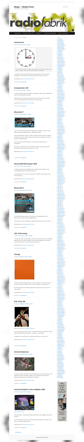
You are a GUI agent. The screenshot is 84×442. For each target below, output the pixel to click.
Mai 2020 (59, 137)
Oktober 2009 (60, 313)
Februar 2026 (60, 41)
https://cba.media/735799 (28, 339)
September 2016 (60, 198)
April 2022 (59, 105)
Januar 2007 (59, 356)
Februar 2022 (60, 108)
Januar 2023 (59, 93)
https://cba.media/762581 (28, 103)
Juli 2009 (59, 317)
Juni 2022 (59, 102)
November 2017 (60, 179)
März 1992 (59, 376)
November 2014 (60, 229)
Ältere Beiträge (17, 432)
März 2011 (59, 290)
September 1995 (60, 370)
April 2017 (59, 188)
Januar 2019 (59, 159)
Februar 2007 (60, 355)
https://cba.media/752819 (28, 178)
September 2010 (60, 298)
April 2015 (59, 222)
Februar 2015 (60, 224)
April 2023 (59, 89)
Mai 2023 (59, 87)
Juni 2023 (59, 86)
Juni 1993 (59, 374)
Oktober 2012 (60, 263)
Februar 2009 (60, 324)
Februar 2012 (60, 274)
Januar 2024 (59, 76)
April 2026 (59, 39)
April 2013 (59, 255)
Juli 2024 (59, 68)
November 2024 (60, 62)
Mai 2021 (59, 120)
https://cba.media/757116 (28, 151)
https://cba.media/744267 (28, 245)
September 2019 (60, 148)
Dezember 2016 (60, 194)
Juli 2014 (59, 234)
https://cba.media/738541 (28, 292)
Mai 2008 (59, 334)
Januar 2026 (59, 43)
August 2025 (60, 50)
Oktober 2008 (60, 330)
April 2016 (59, 205)
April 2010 (59, 305)
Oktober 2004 (60, 363)
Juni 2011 (59, 286)
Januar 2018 (59, 176)
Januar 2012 (59, 276)
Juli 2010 (59, 301)
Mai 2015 (59, 220)
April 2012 (59, 272)
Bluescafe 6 (19, 188)
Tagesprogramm (18, 33)
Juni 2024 (59, 69)
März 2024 (59, 73)
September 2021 (60, 115)
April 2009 (59, 322)
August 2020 (60, 133)
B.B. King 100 (19, 301)
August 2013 (60, 249)
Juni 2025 (59, 52)
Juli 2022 (59, 101)
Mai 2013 (59, 254)
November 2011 (60, 279)
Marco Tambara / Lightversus (28, 328)
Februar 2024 (60, 75)
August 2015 (60, 216)
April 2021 (59, 122)
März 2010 (59, 306)
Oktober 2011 (60, 280)
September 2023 (60, 82)
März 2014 (59, 240)
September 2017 (60, 181)
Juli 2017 (59, 184)
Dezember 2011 (60, 277)
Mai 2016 (59, 204)
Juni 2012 (59, 269)
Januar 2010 (59, 309)
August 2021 (60, 116)
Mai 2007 (59, 351)
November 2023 (60, 79)
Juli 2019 (59, 151)
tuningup (24, 37)
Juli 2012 (59, 267)
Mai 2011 (59, 287)
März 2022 (59, 107)
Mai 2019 (59, 154)
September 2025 (60, 48)
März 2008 (59, 337)
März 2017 (59, 190)
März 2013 (59, 256)
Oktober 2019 (60, 147)
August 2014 (60, 233)
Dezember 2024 (60, 61)
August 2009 (60, 316)
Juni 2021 (59, 119)
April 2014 (59, 238)
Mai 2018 (59, 170)
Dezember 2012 (60, 261)
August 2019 (60, 150)
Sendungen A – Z (39, 33)
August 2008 (60, 331)
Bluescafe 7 (19, 112)
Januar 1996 (59, 369)
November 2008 (60, 329)
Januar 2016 (59, 209)
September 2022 (60, 98)
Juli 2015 (59, 218)
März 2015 (59, 223)
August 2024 (60, 66)
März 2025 (59, 57)
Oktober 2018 (60, 163)
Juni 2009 (59, 319)
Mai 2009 (59, 320)
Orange (17, 254)
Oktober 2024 (60, 64)
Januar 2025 (59, 59)
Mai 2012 (59, 270)
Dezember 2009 (60, 311)
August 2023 (60, 83)
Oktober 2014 (60, 230)
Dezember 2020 (60, 127)
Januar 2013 (59, 259)
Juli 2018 (59, 168)
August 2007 (60, 347)
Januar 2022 (59, 109)
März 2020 (59, 140)
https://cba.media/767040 (28, 78)
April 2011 (59, 288)
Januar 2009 (59, 326)
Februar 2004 (60, 365)
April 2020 (59, 138)
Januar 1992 (59, 377)
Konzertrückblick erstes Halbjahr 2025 (29, 389)
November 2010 (60, 295)
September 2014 (60, 231)
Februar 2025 (60, 58)
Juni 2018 (59, 169)
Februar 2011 (60, 291)
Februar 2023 (60, 91)
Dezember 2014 (60, 227)
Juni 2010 (59, 302)
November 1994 (60, 372)
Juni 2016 (59, 202)
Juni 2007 (59, 349)
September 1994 (60, 373)
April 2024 (59, 72)
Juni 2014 (59, 236)
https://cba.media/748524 (28, 224)
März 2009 (59, 323)
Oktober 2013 (60, 247)
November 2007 (60, 342)
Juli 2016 (59, 201)
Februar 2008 (60, 338)
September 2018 (60, 165)
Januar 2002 (59, 367)
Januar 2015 (59, 226)
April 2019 (59, 155)
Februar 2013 (60, 258)
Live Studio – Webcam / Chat (28, 33)
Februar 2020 (60, 141)
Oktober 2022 (60, 97)
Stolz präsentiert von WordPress (42, 437)
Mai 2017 (59, 187)
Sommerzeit (19, 42)
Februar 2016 (60, 208)
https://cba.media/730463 (28, 380)
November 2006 (60, 358)
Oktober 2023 (60, 80)
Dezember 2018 (60, 161)
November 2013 (60, 245)
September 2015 (60, 215)
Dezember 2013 (60, 244)
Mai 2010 (59, 304)
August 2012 (60, 266)
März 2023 (59, 90)
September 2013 (60, 248)
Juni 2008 (59, 333)
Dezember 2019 (60, 144)
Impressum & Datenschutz (63, 33)
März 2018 (59, 173)
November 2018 (60, 162)
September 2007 (60, 345)
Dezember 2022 (60, 94)
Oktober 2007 (60, 344)
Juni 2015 (59, 219)
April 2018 (59, 172)
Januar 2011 (59, 292)
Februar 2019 (60, 158)
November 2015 (60, 212)
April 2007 (59, 352)
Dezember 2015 (60, 211)
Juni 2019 (59, 152)
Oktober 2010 (60, 297)
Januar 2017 (59, 193)
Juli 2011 (59, 284)
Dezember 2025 (60, 44)
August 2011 (60, 283)
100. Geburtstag (20, 233)
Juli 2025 (59, 51)
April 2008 (59, 335)
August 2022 (60, 100)
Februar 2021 (60, 125)
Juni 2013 (59, 252)
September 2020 (60, 132)
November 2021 (60, 112)
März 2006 (59, 360)
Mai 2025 (59, 54)
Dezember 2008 (60, 327)
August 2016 (60, 200)
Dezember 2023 (60, 77)
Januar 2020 (59, 143)
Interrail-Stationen (21, 352)
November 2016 (60, 195)
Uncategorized (23, 81)
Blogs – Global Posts (24, 7)
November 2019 (60, 145)
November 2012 (60, 262)
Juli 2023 (59, 84)
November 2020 (60, 129)
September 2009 (60, 315)
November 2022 (60, 95)
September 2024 (60, 65)
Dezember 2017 (60, 177)
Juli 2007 (59, 348)
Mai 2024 (59, 70)
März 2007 (59, 354)
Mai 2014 (59, 237)
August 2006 (60, 359)
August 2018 (60, 166)
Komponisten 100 (21, 88)
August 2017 (60, 183)
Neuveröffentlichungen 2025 (25, 164)
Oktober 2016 (60, 197)
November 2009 (60, 312)
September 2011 (60, 281)
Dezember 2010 (60, 294)
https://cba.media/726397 (28, 424)
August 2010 (60, 299)
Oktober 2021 (60, 113)
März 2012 (59, 273)
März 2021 (59, 123)
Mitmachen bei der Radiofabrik (50, 33)
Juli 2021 (59, 118)
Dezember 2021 (60, 111)
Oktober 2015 (60, 213)
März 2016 (59, 206)
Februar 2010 (60, 308)
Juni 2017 (59, 186)
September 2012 (60, 265)
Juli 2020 (59, 134)
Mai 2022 (59, 104)
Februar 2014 (60, 241)
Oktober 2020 (60, 130)
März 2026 (59, 40)
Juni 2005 (59, 362)
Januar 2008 (59, 340)
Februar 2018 (60, 175)
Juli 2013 (59, 251)
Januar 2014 (59, 243)
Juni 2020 (59, 136)
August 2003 (60, 366)
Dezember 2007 (60, 341)
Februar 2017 (60, 191)
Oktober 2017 (60, 180)
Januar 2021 (59, 126)
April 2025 (59, 55)
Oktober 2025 (60, 47)
